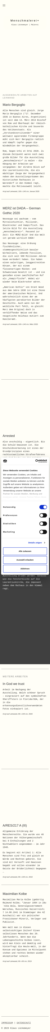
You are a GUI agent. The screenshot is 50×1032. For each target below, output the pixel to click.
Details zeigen (35, 542)
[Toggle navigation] (4, 5)
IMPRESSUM (7, 1023)
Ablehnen (24, 568)
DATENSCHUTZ (24, 1023)
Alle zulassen (25, 551)
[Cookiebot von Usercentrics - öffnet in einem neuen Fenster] (35, 461)
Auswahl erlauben (24, 560)
